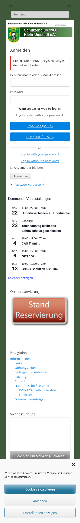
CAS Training (31, 243)
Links (18, 363)
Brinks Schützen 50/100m (40, 269)
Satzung (20, 377)
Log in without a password (40, 161)
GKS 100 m (30, 256)
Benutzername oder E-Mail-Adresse (35, 75)
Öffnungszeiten (26, 368)
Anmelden (20, 176)
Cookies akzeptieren (40, 489)
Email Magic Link (40, 125)
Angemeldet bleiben (28, 168)
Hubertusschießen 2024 (32, 386)
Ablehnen (40, 501)
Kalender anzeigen (20, 278)
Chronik (20, 381)
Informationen (20, 359)
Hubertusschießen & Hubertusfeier (46, 213)
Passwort (16, 92)
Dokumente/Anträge (29, 399)
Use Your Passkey (40, 136)
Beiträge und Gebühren (32, 372)
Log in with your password (40, 154)
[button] (73, 464)
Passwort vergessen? (29, 184)
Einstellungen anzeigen (40, 513)
